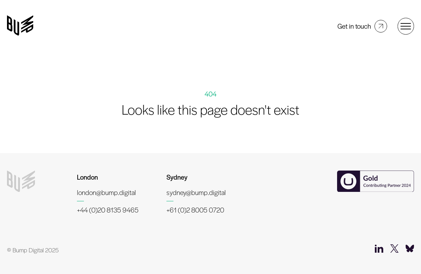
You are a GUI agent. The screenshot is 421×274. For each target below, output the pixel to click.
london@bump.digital (106, 192)
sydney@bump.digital (196, 192)
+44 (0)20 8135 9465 (107, 210)
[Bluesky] (410, 250)
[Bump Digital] (20, 26)
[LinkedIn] (379, 250)
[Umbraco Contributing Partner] (375, 182)
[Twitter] (394, 250)
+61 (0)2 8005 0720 (195, 210)
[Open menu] (406, 26)
